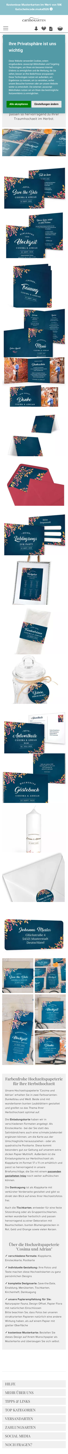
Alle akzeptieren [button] (18, 104)
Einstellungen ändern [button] (46, 104)
